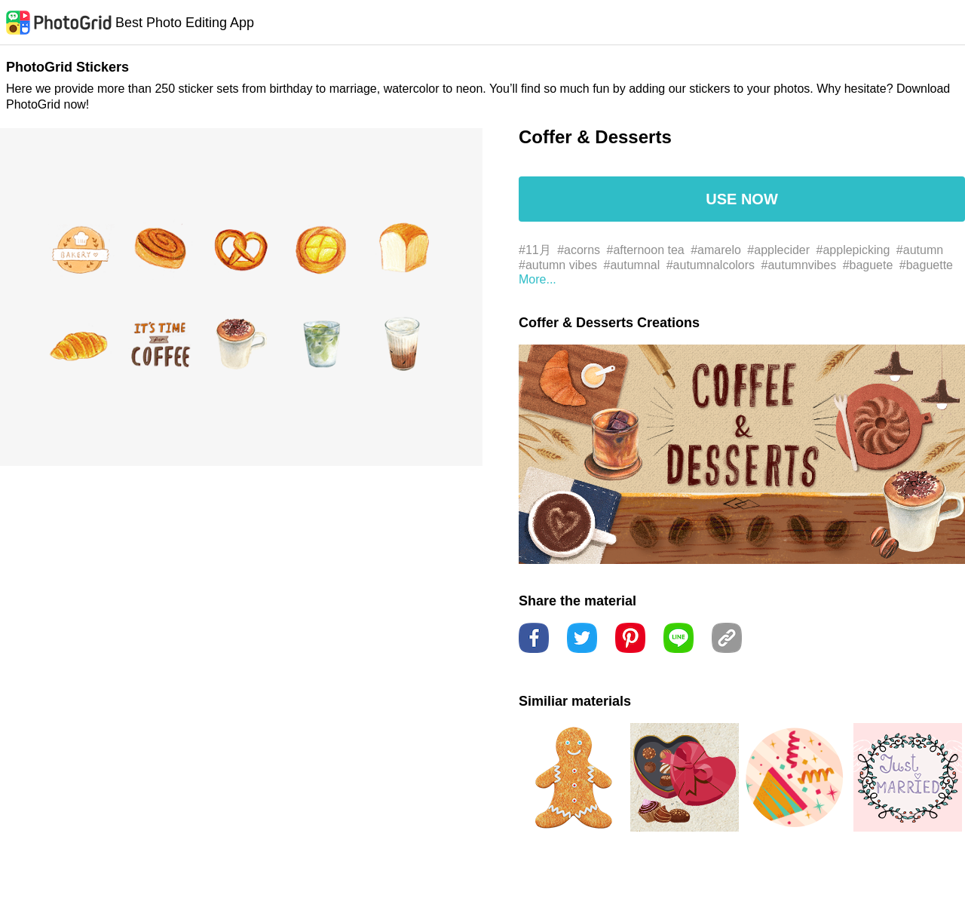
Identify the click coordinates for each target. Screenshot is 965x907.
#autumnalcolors (710, 265)
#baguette (926, 265)
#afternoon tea (646, 250)
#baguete (868, 265)
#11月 (535, 250)
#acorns (578, 250)
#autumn (919, 250)
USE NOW (742, 199)
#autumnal (632, 265)
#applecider (778, 250)
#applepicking (853, 250)
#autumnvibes (799, 265)
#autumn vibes (558, 265)
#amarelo (716, 250)
